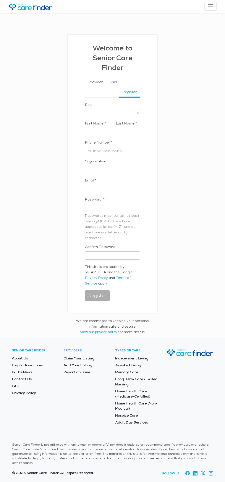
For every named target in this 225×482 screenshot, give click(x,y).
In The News (22, 372)
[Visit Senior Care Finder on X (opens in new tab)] (203, 473)
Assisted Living (128, 365)
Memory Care (126, 372)
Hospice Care (126, 415)
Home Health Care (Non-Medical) (136, 406)
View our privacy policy (98, 332)
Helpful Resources (27, 365)
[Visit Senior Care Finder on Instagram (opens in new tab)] (211, 473)
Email (89, 180)
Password (93, 199)
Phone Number (97, 142)
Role (88, 104)
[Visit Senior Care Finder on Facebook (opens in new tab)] (187, 473)
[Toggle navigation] (210, 6)
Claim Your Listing (78, 358)
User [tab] (113, 82)
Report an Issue (76, 372)
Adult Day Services (131, 422)
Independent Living (131, 358)
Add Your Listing (77, 365)
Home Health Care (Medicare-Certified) (132, 394)
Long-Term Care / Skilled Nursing (136, 382)
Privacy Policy (96, 277)
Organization (95, 161)
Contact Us (22, 379)
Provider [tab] (95, 82)
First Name (94, 123)
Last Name (125, 123)
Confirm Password (100, 246)
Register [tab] (129, 92)
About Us (20, 358)
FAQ (15, 386)
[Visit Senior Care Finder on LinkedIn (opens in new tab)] (195, 473)
